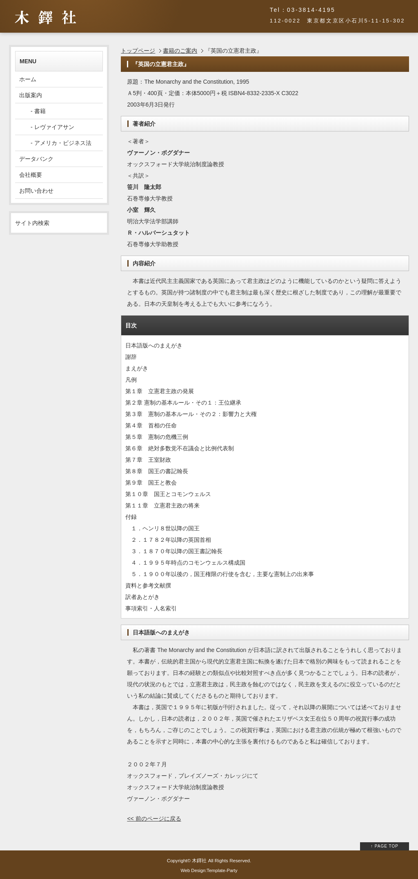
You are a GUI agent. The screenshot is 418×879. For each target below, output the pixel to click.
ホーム (27, 79)
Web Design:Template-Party (208, 870)
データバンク (36, 159)
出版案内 (30, 95)
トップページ (138, 50)
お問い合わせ (36, 190)
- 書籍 (32, 111)
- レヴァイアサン (46, 127)
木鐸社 (199, 860)
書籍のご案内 (180, 50)
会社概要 (30, 174)
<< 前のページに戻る (154, 818)
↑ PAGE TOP (384, 846)
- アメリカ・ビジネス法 (55, 143)
